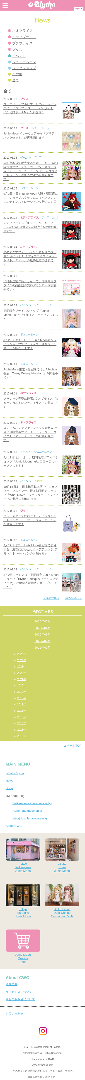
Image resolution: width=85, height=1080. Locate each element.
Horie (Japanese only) (27, 810)
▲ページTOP (73, 745)
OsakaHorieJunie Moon (62, 855)
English (77, 8)
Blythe (42, 5)
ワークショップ (22, 68)
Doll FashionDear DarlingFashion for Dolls (62, 901)
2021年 (21, 679)
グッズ (15, 49)
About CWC (14, 825)
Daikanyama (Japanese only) (32, 803)
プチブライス (20, 43)
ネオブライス (20, 30)
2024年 (21, 660)
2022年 (21, 672)
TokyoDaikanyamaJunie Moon (23, 855)
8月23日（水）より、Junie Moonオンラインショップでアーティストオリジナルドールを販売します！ (29, 344)
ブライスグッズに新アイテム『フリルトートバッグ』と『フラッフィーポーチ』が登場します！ (29, 520)
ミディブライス (22, 37)
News (9, 780)
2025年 (21, 654)
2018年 (21, 698)
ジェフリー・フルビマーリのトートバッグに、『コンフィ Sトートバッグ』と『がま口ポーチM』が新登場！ (29, 108)
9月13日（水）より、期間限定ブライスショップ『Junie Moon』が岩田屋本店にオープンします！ (30, 461)
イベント (17, 56)
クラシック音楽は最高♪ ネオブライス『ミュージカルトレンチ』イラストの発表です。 (31, 402)
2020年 (21, 685)
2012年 (21, 736)
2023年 (21, 666)
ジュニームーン (22, 62)
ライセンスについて (19, 991)
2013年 (21, 729)
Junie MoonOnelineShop (23, 947)
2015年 (21, 717)
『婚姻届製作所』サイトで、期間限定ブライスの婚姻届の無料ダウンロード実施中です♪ (29, 285)
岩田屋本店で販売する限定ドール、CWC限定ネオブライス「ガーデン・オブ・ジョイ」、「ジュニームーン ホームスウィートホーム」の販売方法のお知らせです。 (30, 171)
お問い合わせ (14, 1013)
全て (13, 80)
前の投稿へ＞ (73, 598)
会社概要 (11, 984)
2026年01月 (42, 647)
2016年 (21, 710)
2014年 (21, 723)
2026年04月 (42, 628)
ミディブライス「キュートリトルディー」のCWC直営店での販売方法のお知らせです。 (30, 227)
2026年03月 (42, 634)
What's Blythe (15, 773)
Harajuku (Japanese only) (29, 818)
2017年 (21, 704)
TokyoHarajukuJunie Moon (23, 901)
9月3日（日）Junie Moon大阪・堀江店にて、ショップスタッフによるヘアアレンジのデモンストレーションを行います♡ (30, 197)
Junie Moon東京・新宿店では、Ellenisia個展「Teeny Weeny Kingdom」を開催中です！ (30, 373)
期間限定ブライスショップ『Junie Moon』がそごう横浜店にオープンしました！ (30, 315)
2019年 (21, 691)
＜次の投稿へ (51, 598)
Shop (9, 788)
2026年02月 (42, 641)
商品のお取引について (20, 999)
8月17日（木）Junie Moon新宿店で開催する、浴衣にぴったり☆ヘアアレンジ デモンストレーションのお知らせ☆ (30, 549)
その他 (15, 74)
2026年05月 (42, 621)
